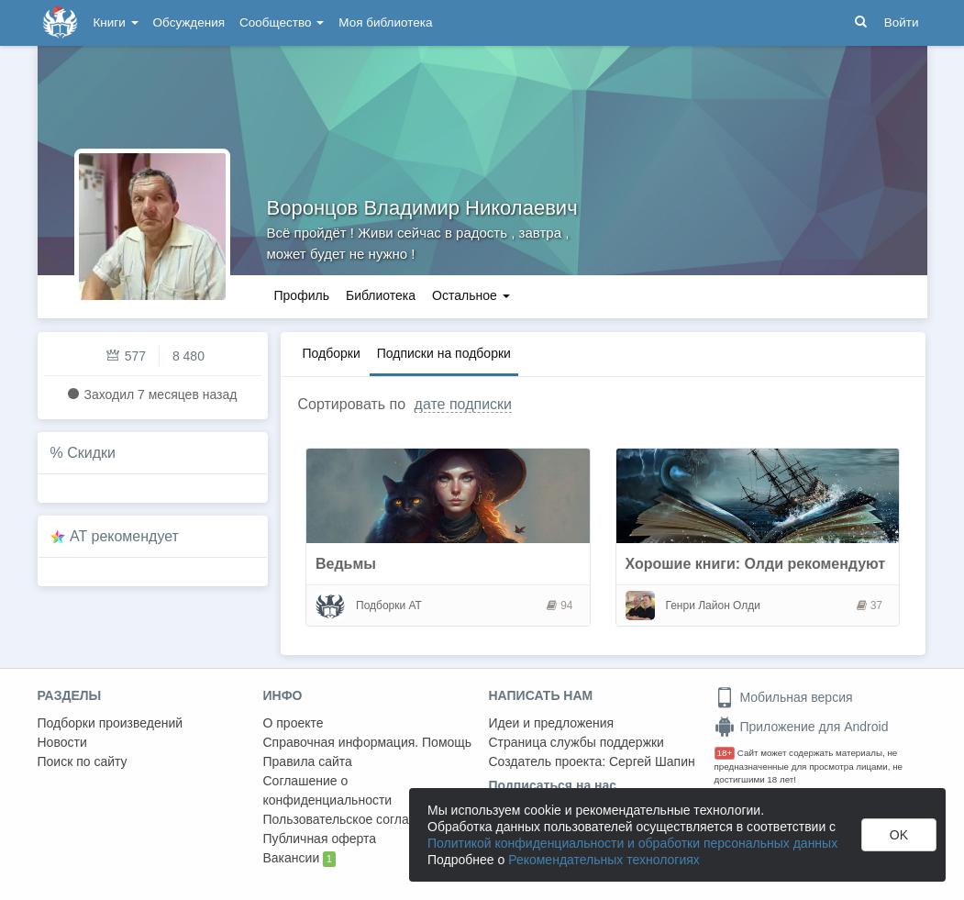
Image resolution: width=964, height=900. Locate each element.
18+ (725, 753)
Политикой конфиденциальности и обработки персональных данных (632, 843)
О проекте (293, 723)
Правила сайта (307, 761)
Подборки (331, 353)
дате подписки (463, 404)
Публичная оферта (320, 838)
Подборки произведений (110, 723)
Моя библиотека (385, 22)
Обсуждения (189, 22)
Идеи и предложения (552, 723)
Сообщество (281, 22)
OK (899, 835)
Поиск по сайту (82, 761)
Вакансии (299, 858)
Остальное (471, 295)
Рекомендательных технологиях (604, 859)
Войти (901, 22)
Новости (62, 742)
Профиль (301, 295)
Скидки (91, 453)
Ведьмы (346, 564)
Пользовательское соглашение (356, 819)
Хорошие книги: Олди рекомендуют (756, 564)
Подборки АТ (389, 605)
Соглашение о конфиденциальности (328, 790)
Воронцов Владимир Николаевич (422, 207)
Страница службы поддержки (576, 742)
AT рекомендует (124, 536)
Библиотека (381, 295)
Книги (116, 22)
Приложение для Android (802, 727)
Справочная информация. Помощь (367, 742)
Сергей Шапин (652, 761)
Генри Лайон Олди (713, 605)
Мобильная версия (784, 697)
